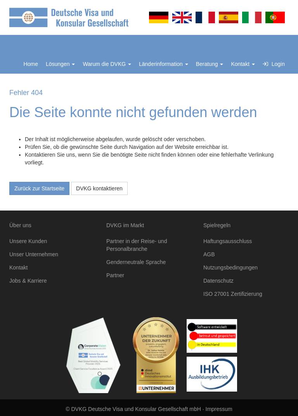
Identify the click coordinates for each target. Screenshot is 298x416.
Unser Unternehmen (33, 254)
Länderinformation (163, 64)
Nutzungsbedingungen (230, 267)
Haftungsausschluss (227, 241)
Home (31, 64)
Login (274, 64)
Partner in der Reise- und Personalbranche (136, 245)
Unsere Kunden (28, 241)
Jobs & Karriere (28, 281)
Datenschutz (218, 281)
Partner (115, 275)
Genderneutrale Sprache (136, 262)
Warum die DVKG (107, 64)
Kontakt (243, 64)
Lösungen (60, 64)
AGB (209, 254)
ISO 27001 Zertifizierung (232, 294)
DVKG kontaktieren (99, 188)
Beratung (210, 64)
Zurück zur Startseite (39, 188)
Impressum (219, 409)
